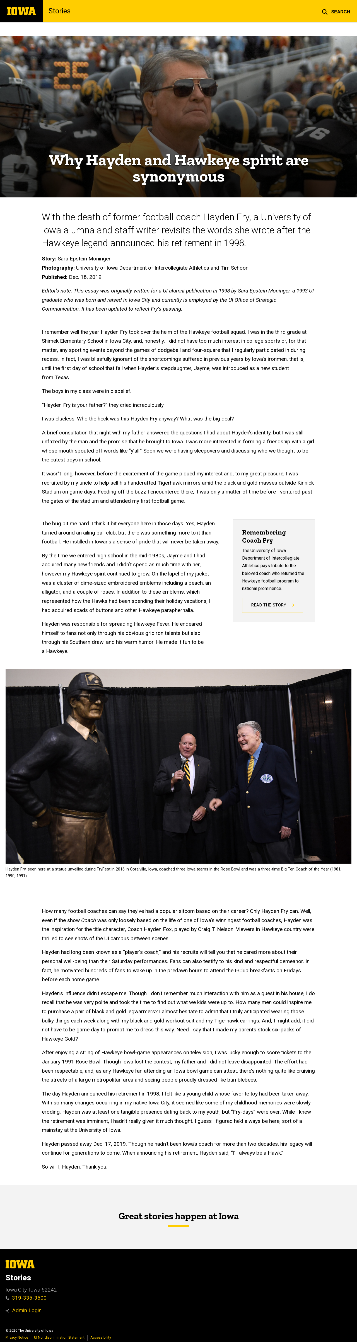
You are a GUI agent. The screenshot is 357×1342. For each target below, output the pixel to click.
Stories (60, 11)
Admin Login (27, 1310)
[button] (336, 11)
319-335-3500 (26, 1298)
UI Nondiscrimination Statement (59, 1337)
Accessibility (100, 1337)
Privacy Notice (17, 1337)
